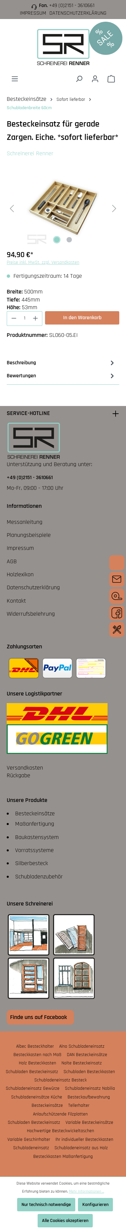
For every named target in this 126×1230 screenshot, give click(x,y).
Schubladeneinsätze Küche (36, 1097)
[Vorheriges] (12, 208)
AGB (12, 561)
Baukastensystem (37, 837)
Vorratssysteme (34, 850)
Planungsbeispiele (29, 535)
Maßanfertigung (34, 824)
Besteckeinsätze (35, 813)
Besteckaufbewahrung (89, 1097)
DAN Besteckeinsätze (87, 1055)
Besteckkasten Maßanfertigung (63, 1157)
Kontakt (16, 601)
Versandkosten (25, 768)
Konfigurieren (95, 1205)
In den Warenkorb (82, 317)
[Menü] (15, 79)
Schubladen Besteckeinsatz (32, 1072)
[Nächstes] (114, 208)
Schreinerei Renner (30, 153)
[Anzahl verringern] (14, 318)
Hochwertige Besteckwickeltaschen (60, 1131)
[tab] (61, 362)
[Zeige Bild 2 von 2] (69, 239)
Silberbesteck (31, 863)
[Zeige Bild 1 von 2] (56, 239)
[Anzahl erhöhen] (36, 318)
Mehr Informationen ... (86, 1191)
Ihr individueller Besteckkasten (84, 1140)
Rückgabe (18, 775)
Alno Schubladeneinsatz (81, 1046)
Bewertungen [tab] (61, 376)
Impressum (33, 13)
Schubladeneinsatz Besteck (60, 1080)
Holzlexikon (20, 574)
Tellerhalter (78, 1105)
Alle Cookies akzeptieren (65, 1221)
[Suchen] (79, 79)
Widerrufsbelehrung (31, 614)
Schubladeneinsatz (31, 1148)
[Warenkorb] (111, 79)
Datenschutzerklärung (78, 13)
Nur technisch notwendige (46, 1205)
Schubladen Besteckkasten (89, 1072)
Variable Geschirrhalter (28, 1140)
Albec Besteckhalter (35, 1046)
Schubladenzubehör (39, 876)
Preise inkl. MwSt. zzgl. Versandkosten (43, 262)
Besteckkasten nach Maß (37, 1055)
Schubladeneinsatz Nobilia (90, 1088)
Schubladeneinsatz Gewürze (32, 1088)
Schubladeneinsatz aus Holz (81, 1148)
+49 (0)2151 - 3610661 (71, 5)
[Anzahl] (24, 318)
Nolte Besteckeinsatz (81, 1063)
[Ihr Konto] (95, 79)
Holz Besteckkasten (37, 1063)
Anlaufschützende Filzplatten (60, 1114)
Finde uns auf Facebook (38, 1017)
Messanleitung (24, 522)
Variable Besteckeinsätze (89, 1122)
